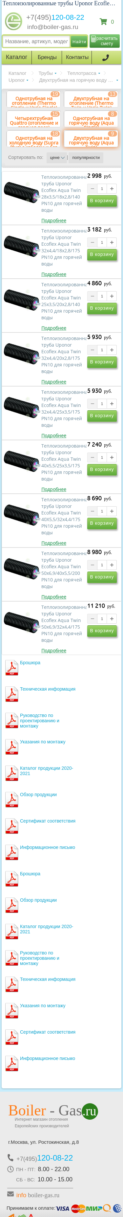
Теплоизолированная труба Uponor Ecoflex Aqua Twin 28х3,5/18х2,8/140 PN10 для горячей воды (64, 193)
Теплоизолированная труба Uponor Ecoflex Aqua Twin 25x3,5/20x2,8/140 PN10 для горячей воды (64, 301)
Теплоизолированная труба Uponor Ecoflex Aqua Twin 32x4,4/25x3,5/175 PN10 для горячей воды (64, 408)
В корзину (102, 200)
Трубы (46, 73)
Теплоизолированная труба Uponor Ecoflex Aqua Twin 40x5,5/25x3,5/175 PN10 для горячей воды (64, 462)
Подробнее (53, 221)
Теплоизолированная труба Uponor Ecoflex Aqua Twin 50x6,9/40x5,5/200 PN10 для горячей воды (64, 569)
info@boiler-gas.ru (52, 26)
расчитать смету (107, 41)
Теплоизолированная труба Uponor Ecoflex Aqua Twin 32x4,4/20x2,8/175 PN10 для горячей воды (64, 354)
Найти (79, 41)
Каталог (18, 73)
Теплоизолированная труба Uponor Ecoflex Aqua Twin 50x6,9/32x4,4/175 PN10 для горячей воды (64, 623)
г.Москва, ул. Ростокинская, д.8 (43, 1142)
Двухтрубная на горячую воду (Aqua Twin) (78, 80)
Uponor (17, 80)
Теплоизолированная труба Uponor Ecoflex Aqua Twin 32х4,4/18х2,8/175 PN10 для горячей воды (64, 247)
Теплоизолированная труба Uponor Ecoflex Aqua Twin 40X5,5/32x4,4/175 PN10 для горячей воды (64, 516)
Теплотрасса (81, 73)
